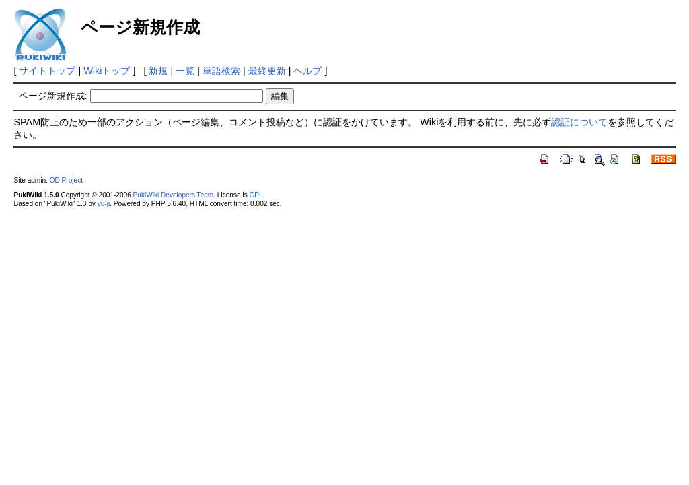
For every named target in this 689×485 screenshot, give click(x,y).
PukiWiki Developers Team (173, 195)
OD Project (66, 180)
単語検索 (221, 70)
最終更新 (267, 70)
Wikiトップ (106, 70)
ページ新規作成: (53, 95)
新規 (158, 70)
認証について (579, 122)
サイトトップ (47, 70)
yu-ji (104, 203)
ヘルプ (307, 70)
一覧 (185, 70)
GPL (255, 195)
